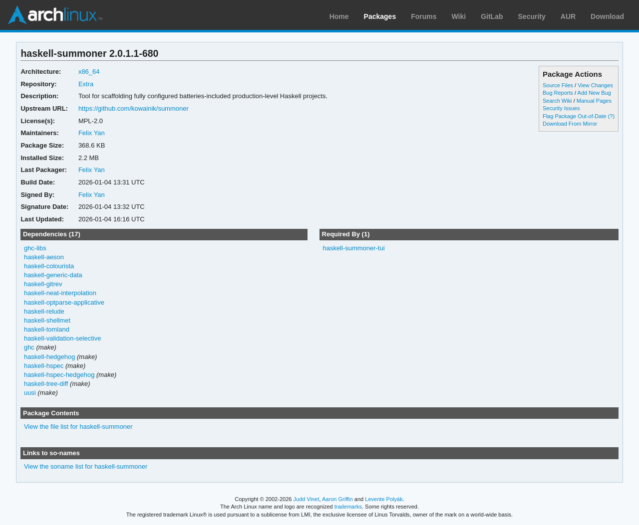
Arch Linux (54, 15)
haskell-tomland (46, 329)
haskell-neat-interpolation (60, 293)
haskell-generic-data (53, 275)
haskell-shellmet (47, 320)
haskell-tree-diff (46, 383)
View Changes (595, 85)
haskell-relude (44, 311)
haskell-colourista (49, 266)
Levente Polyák (383, 499)
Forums (423, 16)
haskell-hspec (43, 365)
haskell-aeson (44, 257)
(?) (611, 116)
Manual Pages (594, 101)
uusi (30, 392)
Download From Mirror (570, 124)
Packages (380, 16)
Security (532, 16)
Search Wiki (557, 101)
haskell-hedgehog (49, 356)
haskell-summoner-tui (353, 248)
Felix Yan (91, 133)
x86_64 (89, 71)
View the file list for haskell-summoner (78, 426)
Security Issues (561, 108)
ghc (29, 347)
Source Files (558, 85)
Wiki (459, 16)
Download (607, 16)
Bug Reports (558, 93)
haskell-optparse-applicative (64, 302)
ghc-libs (35, 248)
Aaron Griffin (337, 499)
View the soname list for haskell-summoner (85, 466)
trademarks (348, 507)
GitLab (492, 16)
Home (339, 16)
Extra (85, 84)
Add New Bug (594, 93)
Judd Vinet (307, 499)
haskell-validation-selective (62, 338)
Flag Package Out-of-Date (575, 116)
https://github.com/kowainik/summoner (133, 108)
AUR (568, 16)
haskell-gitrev (43, 284)
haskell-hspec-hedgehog (59, 374)
